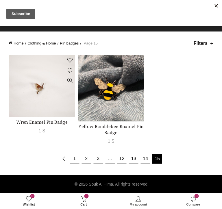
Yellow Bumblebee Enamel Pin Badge (110, 129)
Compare (70, 70)
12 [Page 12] (121, 158)
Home (19, 43)
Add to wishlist (70, 60)
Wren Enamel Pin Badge (42, 122)
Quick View (70, 80)
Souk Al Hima (101, 184)
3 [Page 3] (98, 158)
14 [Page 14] (145, 158)
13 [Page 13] (133, 158)
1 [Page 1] (74, 158)
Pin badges (69, 43)
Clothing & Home (41, 43)
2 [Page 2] (86, 158)
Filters (201, 43)
